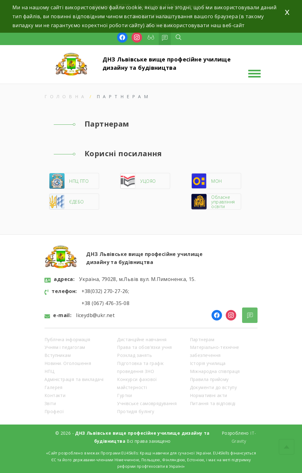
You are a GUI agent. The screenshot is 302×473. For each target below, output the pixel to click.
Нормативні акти (208, 395)
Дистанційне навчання (141, 339)
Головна (65, 96)
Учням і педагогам (64, 347)
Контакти (54, 395)
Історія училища (208, 363)
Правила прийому (209, 379)
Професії (54, 411)
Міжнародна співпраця (215, 371)
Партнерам (202, 339)
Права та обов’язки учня (144, 347)
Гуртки (124, 395)
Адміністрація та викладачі (73, 379)
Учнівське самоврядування (147, 403)
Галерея (53, 387)
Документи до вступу (213, 387)
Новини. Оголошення (67, 363)
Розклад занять (134, 355)
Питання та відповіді (213, 403)
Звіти (50, 403)
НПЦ (49, 371)
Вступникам (57, 355)
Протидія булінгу (135, 411)
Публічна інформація (67, 339)
